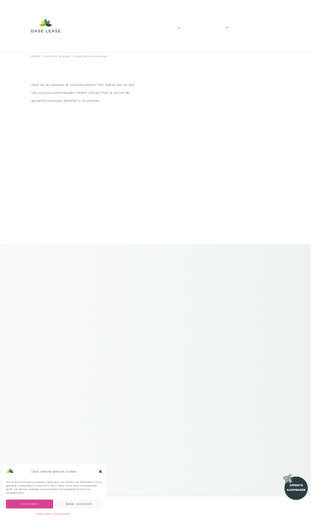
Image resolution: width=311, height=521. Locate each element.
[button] (100, 472)
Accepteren (29, 503)
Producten (165, 29)
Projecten (130, 29)
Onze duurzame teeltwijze (78, 29)
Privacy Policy (44, 513)
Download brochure (268, 27)
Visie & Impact (210, 28)
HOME (35, 56)
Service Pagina (57, 56)
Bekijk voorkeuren (79, 503)
